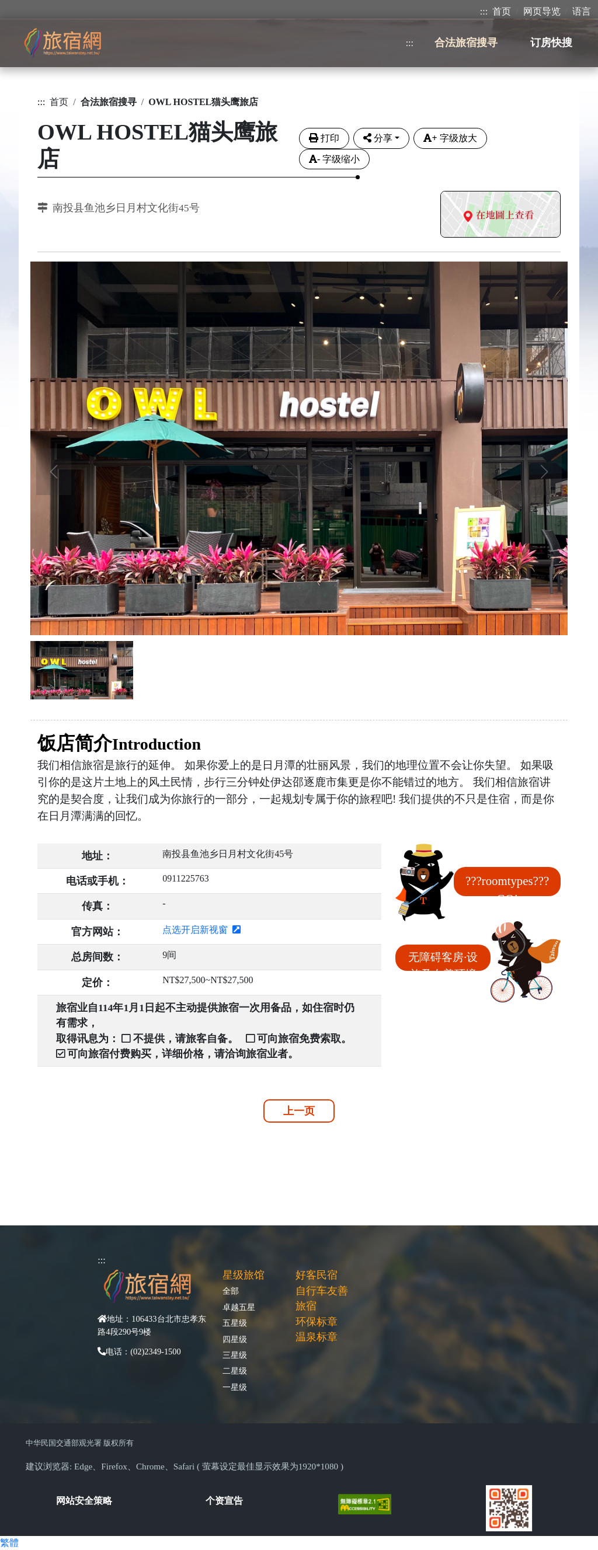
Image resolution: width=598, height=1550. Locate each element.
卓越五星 (238, 1307)
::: (484, 11)
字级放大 (450, 138)
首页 (501, 11)
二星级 (234, 1370)
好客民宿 (316, 1275)
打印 (324, 138)
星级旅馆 (243, 1275)
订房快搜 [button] (551, 42)
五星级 (234, 1323)
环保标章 (316, 1322)
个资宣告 (224, 1501)
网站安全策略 (84, 1501)
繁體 (9, 1543)
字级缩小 (334, 159)
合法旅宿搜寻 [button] (466, 42)
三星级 (234, 1355)
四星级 (234, 1339)
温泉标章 (316, 1337)
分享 (377, 138)
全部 (230, 1290)
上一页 (299, 1111)
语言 (581, 11)
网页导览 (542, 11)
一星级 (234, 1387)
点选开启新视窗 (201, 930)
